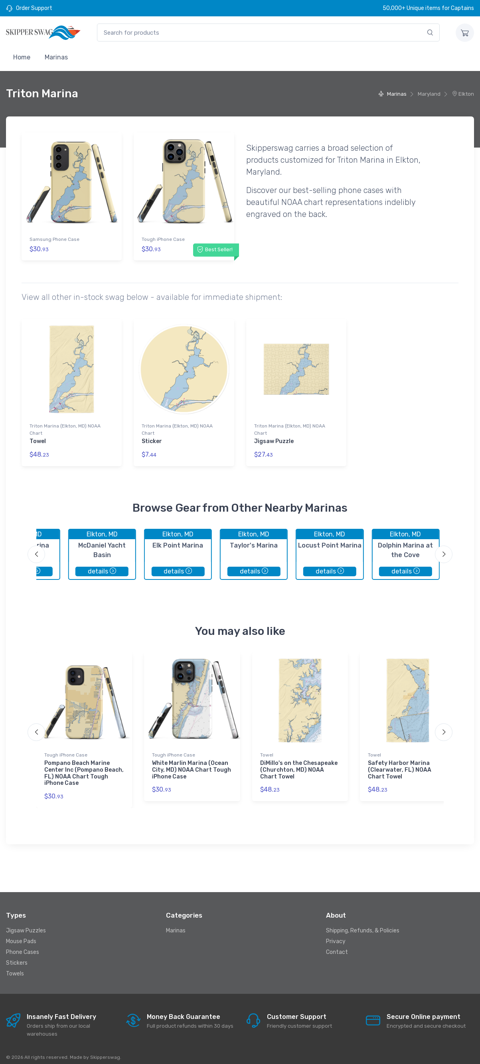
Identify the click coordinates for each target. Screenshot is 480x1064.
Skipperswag (105, 1051)
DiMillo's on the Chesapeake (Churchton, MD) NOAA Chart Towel (299, 763)
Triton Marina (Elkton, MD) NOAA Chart (65, 426)
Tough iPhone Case (163, 239)
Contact (337, 945)
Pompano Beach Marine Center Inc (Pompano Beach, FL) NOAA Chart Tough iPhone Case (84, 766)
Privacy (336, 934)
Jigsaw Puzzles (26, 923)
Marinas (56, 57)
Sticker (152, 438)
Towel (38, 438)
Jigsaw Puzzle (274, 438)
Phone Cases (22, 945)
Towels (15, 967)
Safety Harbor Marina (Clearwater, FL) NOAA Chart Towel (399, 763)
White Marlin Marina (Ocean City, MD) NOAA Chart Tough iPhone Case (191, 763)
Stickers (17, 956)
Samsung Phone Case (54, 239)
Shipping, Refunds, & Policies (362, 923)
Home (21, 57)
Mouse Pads (21, 934)
